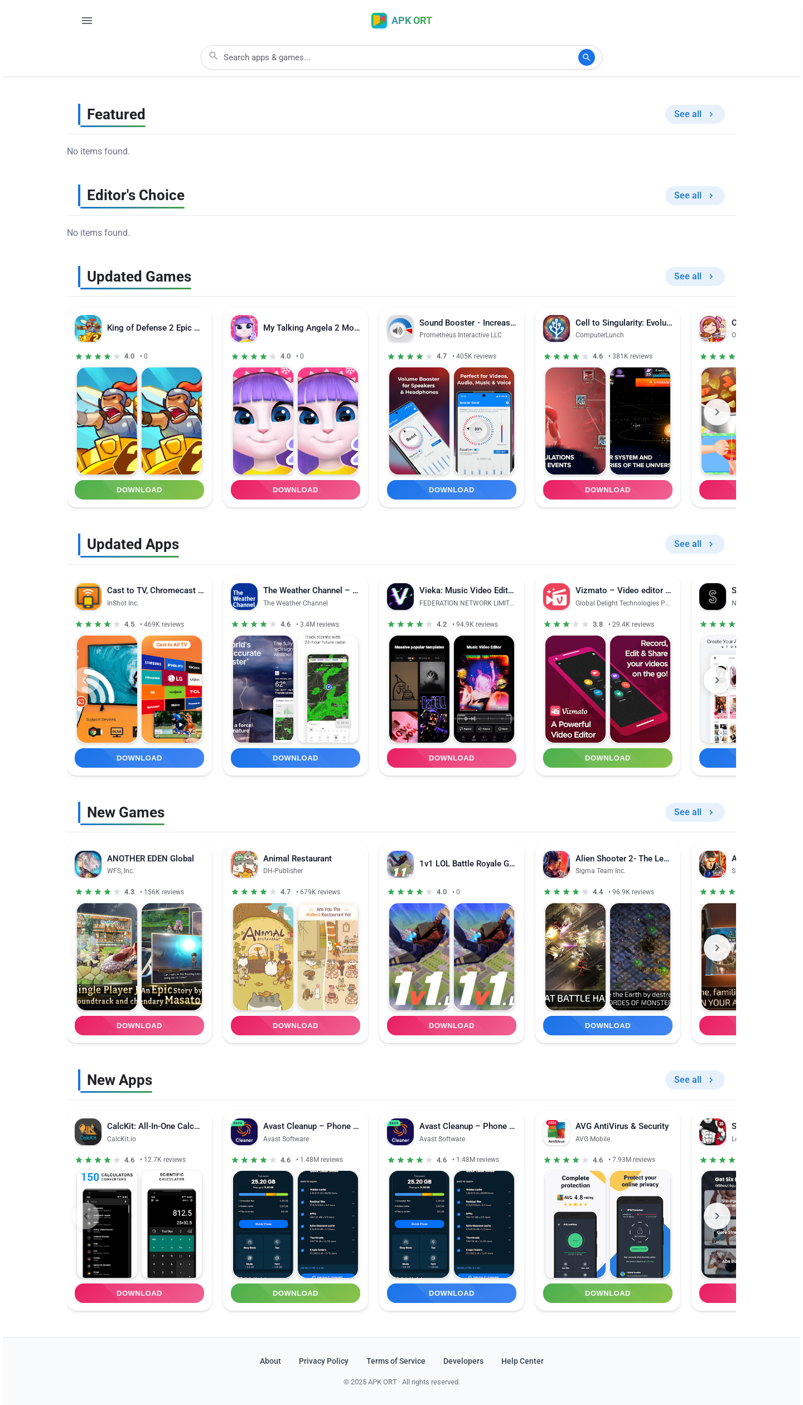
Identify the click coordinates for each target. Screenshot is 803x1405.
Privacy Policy (324, 1361)
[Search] (586, 57)
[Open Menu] (87, 20)
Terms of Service (395, 1361)
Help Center (522, 1361)
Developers (463, 1361)
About (270, 1361)
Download (139, 490)
